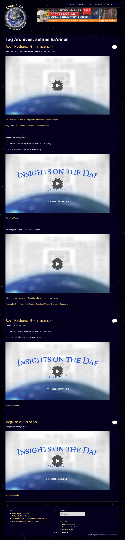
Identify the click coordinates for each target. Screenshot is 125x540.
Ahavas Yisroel (68, 529)
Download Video (42, 126)
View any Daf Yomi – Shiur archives (25, 521)
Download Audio (27, 126)
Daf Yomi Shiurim (68, 524)
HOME (72, 5)
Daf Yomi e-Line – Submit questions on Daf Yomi (30, 519)
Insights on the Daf (69, 527)
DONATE (109, 5)
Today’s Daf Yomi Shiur (20, 513)
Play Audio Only (11, 126)
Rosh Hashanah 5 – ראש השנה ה (29, 46)
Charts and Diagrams (59, 304)
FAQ (89, 5)
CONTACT (98, 5)
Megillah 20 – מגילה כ (21, 422)
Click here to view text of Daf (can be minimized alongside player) (31, 120)
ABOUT (81, 5)
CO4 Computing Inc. (110, 535)
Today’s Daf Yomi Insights (21, 516)
